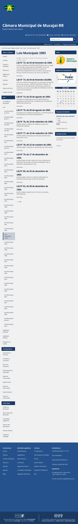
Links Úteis (6, 403)
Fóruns (36, 459)
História (5, 455)
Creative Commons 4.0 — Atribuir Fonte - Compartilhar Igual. (58, 521)
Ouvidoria (57, 44)
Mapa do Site (31, 35)
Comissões (20, 462)
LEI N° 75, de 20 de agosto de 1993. (33, 110)
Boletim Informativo (40, 466)
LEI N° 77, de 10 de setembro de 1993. (35, 133)
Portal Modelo (31, 519)
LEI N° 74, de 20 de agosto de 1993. (33, 96)
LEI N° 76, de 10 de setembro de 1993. (35, 121)
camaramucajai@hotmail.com (65, 479)
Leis (21, 48)
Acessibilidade (41, 35)
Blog (4, 474)
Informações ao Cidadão (41, 455)
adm (20, 58)
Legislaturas (21, 455)
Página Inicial (48, 44)
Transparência (7, 349)
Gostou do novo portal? (65, 116)
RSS (20, 202)
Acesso (5, 451)
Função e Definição (8, 459)
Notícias (5, 466)
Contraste (66, 35)
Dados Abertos (38, 462)
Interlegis (17, 521)
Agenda (5, 470)
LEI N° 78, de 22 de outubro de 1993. (34, 144)
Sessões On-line (61, 134)
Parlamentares (21, 451)
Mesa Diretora (21, 459)
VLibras (58, 35)
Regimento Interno (23, 466)
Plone (32, 521)
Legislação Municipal (23, 474)
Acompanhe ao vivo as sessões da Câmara (65, 139)
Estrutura (6, 462)
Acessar (73, 35)
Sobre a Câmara (8, 52)
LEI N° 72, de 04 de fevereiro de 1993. (34, 62)
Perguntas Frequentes (69, 44)
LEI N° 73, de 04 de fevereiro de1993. (34, 79)
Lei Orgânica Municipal (24, 470)
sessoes (58, 146)
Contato (51, 35)
